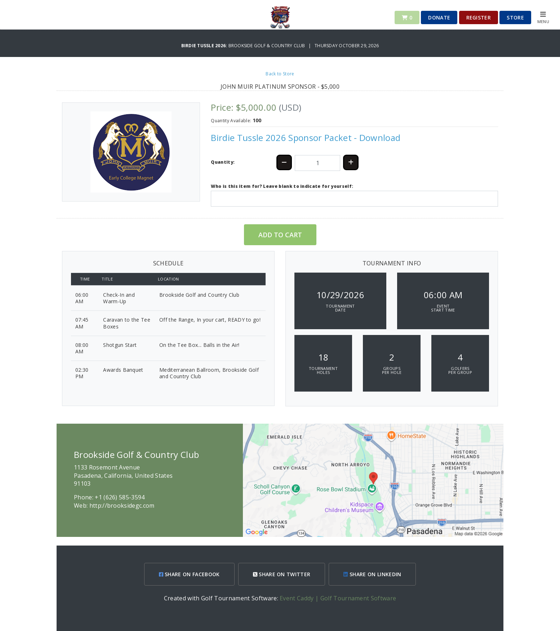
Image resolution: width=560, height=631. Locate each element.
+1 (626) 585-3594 (120, 497)
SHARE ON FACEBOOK (189, 574)
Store (515, 17)
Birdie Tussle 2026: (204, 46)
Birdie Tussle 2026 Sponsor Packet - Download (305, 138)
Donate (439, 17)
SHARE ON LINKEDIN (372, 574)
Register (478, 17)
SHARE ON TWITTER (282, 574)
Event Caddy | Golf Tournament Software (338, 598)
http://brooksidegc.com (122, 505)
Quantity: (223, 162)
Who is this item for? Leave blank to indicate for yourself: (282, 186)
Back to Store (280, 74)
